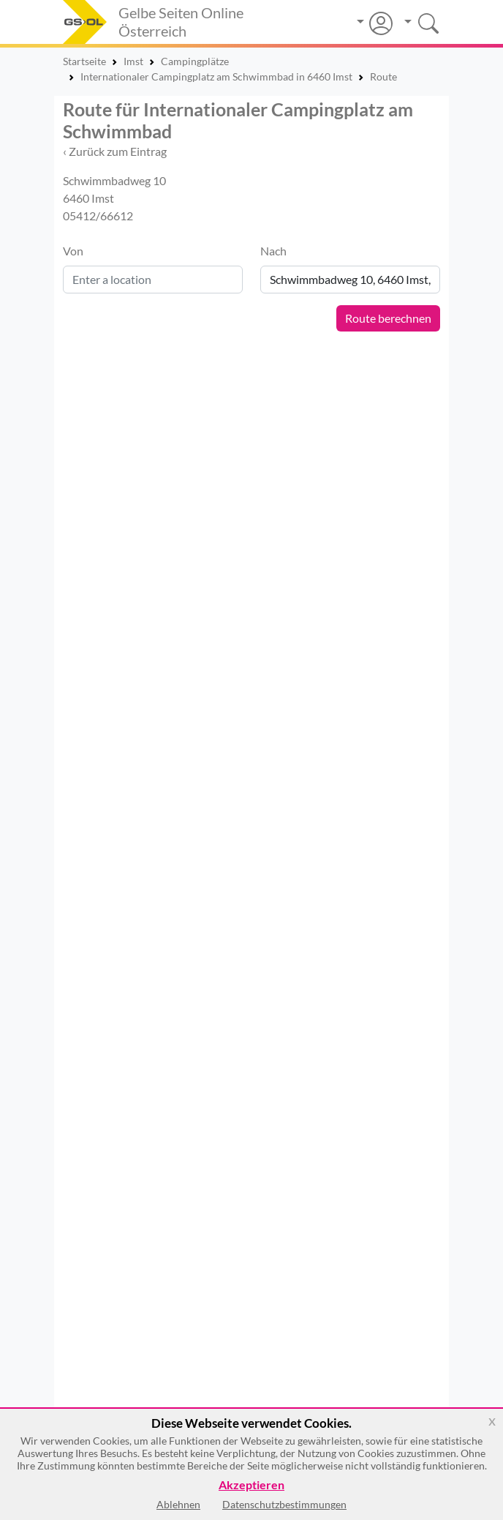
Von (73, 251)
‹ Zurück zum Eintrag (115, 151)
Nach (273, 251)
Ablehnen (178, 1504)
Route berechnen (388, 318)
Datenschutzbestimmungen (284, 1504)
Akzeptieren (251, 1485)
